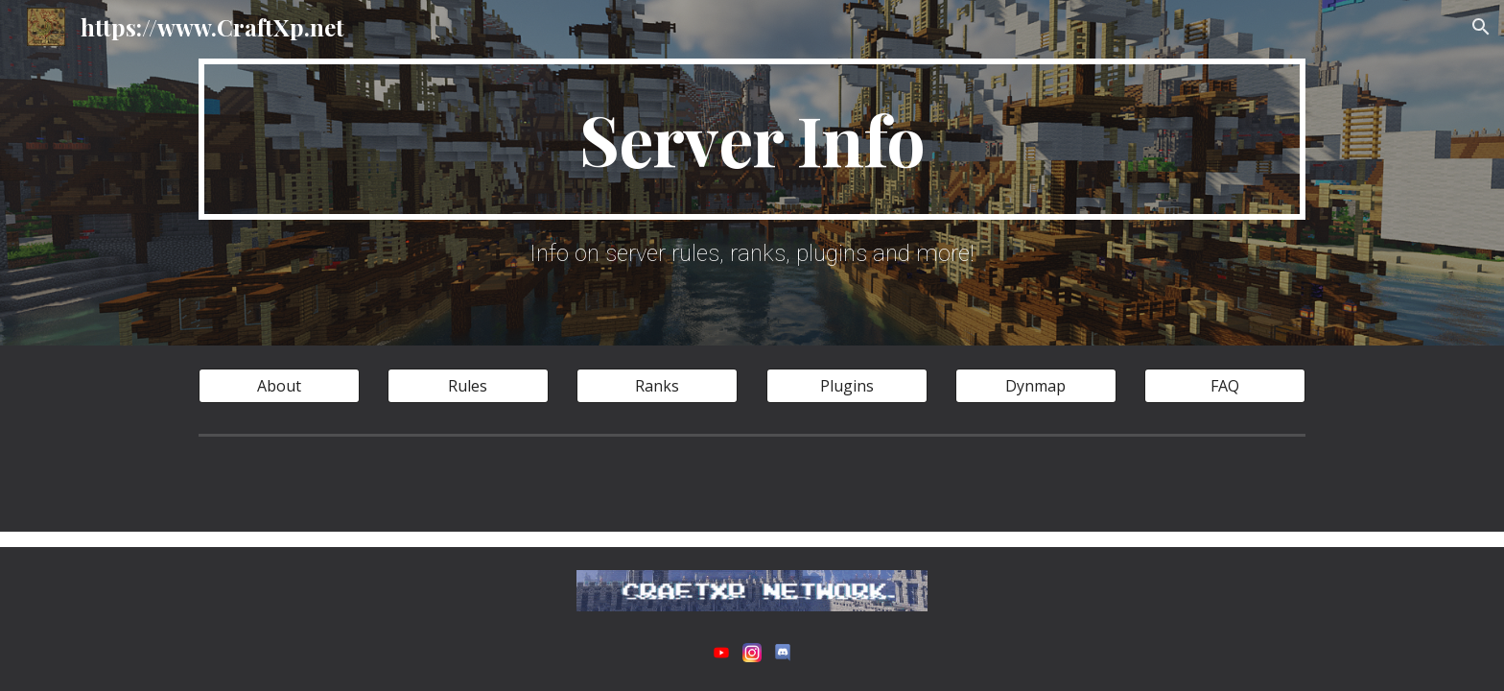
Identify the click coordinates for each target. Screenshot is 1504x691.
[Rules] (468, 386)
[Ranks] (657, 386)
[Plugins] (847, 386)
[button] (1481, 27)
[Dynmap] (1036, 386)
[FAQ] (1224, 386)
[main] (752, 139)
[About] (279, 386)
